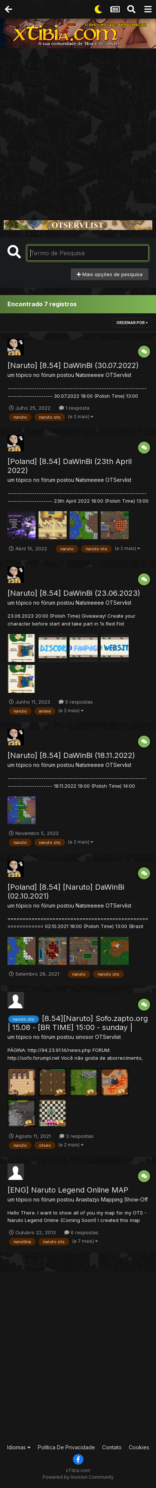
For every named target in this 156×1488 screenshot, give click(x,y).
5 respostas (76, 702)
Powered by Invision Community (78, 1477)
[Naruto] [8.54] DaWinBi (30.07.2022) (73, 365)
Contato (112, 1447)
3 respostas (76, 1136)
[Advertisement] (78, 129)
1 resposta (74, 408)
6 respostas (81, 1232)
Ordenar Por (132, 322)
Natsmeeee (90, 375)
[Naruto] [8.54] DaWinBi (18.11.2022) (71, 755)
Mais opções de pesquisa (110, 274)
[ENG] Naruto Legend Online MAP (67, 1189)
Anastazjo (88, 1199)
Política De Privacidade (66, 1447)
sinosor (85, 1037)
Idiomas (19, 1447)
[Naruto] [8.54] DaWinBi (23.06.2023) (73, 593)
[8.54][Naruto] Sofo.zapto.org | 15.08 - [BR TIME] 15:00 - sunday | (77, 1023)
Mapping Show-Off (124, 1199)
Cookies (139, 1447)
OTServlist (118, 375)
